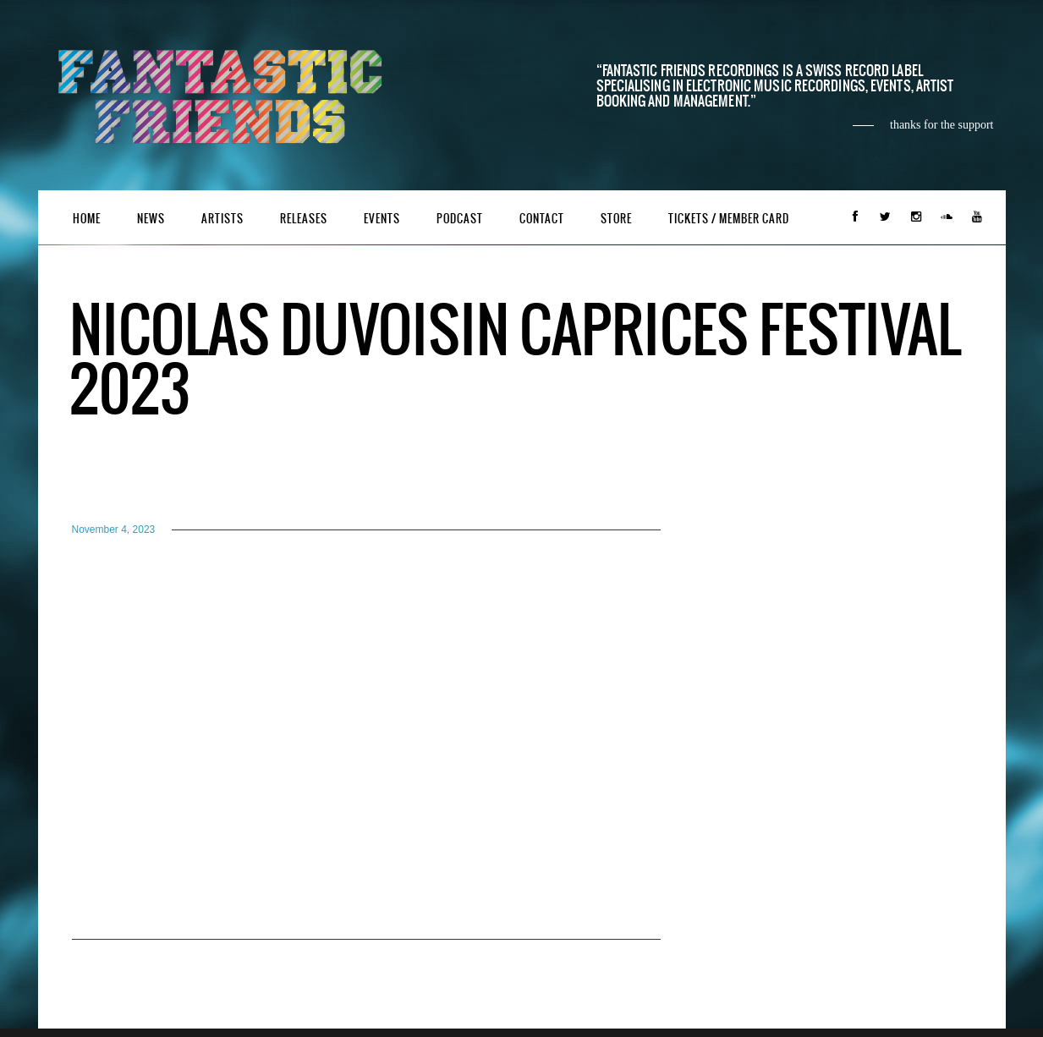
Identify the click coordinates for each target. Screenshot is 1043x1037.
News (151, 219)
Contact (541, 219)
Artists (222, 219)
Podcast (459, 219)
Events (382, 219)
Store (616, 219)
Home (87, 219)
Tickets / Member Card (728, 219)
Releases (303, 219)
